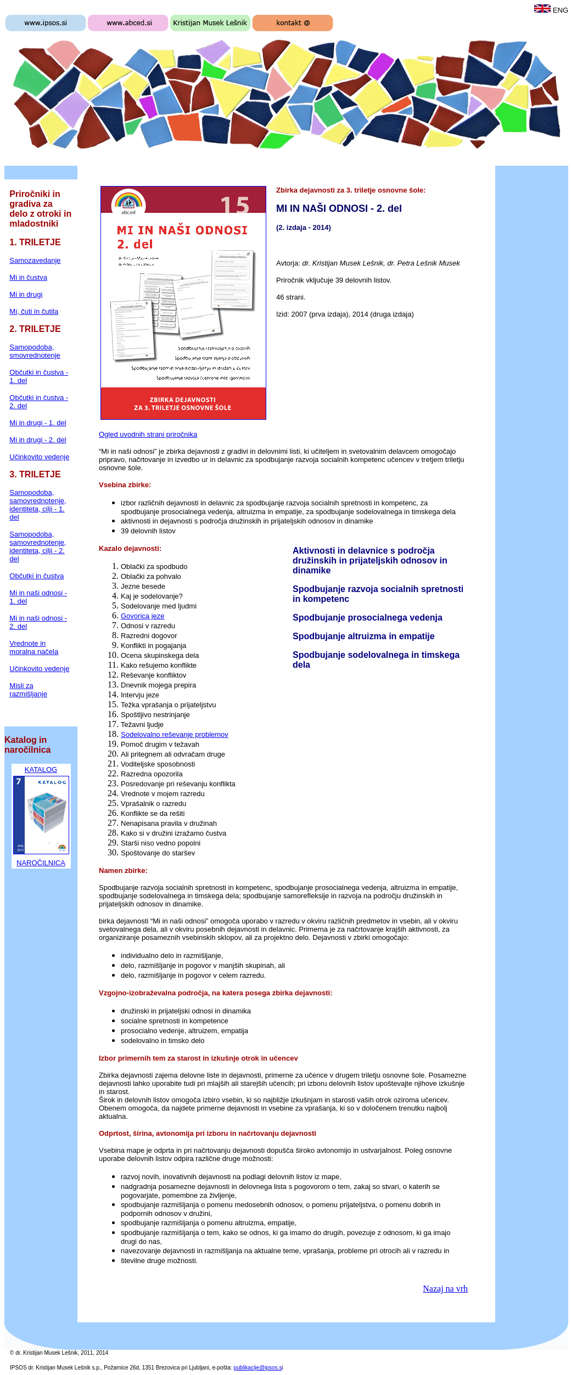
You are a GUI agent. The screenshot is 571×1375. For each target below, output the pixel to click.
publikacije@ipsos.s (257, 1368)
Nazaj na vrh (445, 1288)
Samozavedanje (34, 260)
